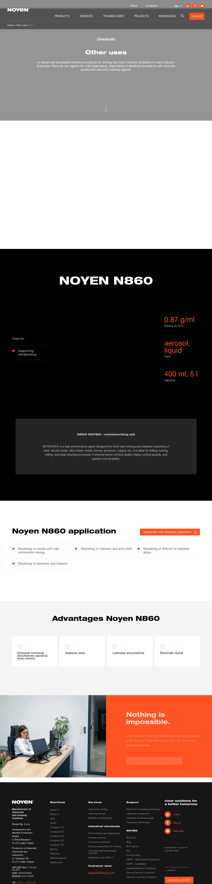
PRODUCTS (62, 16)
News (134, 5)
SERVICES (86, 16)
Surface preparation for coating (104, 846)
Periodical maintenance (138, 822)
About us (131, 837)
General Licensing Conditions (141, 877)
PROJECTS (141, 16)
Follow (172, 814)
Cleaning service (96, 813)
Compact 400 (57, 836)
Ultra (52, 818)
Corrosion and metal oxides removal (102, 851)
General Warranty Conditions (141, 868)
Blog (128, 842)
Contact (197, 16)
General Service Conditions (140, 872)
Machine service (58, 858)
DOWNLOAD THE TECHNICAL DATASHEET (170, 532)
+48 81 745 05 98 (25, 882)
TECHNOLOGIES (113, 16)
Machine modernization (100, 818)
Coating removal (96, 837)
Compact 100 (57, 827)
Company (151, 5)
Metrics (54, 849)
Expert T (54, 809)
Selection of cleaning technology (143, 809)
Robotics (55, 853)
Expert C (54, 814)
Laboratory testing (98, 809)
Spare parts (56, 862)
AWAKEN (171, 870)
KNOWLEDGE (167, 16)
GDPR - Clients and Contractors (143, 859)
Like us (173, 823)
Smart (53, 823)
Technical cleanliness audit (140, 818)
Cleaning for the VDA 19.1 (101, 857)
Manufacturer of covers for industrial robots (176, 849)
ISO (128, 850)
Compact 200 (57, 831)
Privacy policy (133, 855)
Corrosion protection (99, 842)
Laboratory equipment (137, 813)
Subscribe (174, 831)
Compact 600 (57, 840)
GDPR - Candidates (136, 863)
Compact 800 (57, 844)
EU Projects (132, 846)
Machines (57, 802)
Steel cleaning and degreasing (103, 833)
